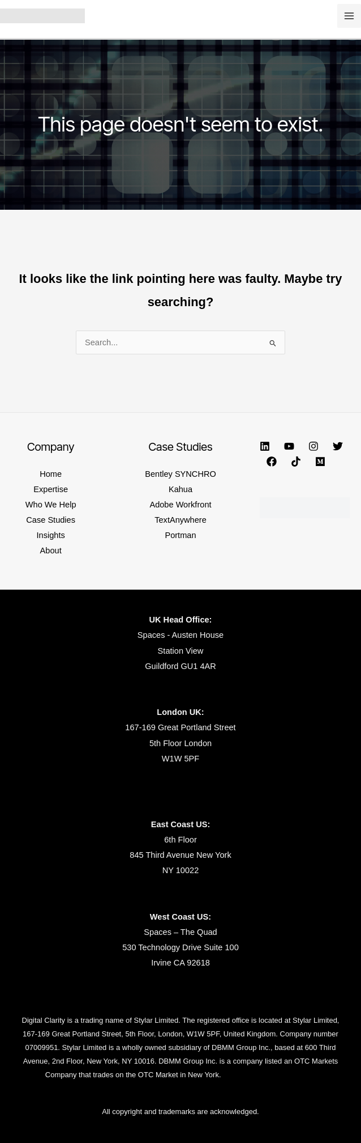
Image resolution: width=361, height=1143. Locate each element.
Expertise (50, 489)
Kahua (180, 489)
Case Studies (50, 519)
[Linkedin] (265, 446)
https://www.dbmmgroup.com (268, 1074)
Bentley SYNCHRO (180, 474)
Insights (51, 535)
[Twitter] (338, 446)
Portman (180, 535)
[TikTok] (296, 461)
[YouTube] (289, 446)
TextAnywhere (180, 519)
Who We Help (50, 504)
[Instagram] (313, 446)
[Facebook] (272, 461)
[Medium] (320, 461)
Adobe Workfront (180, 504)
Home (51, 474)
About (51, 550)
